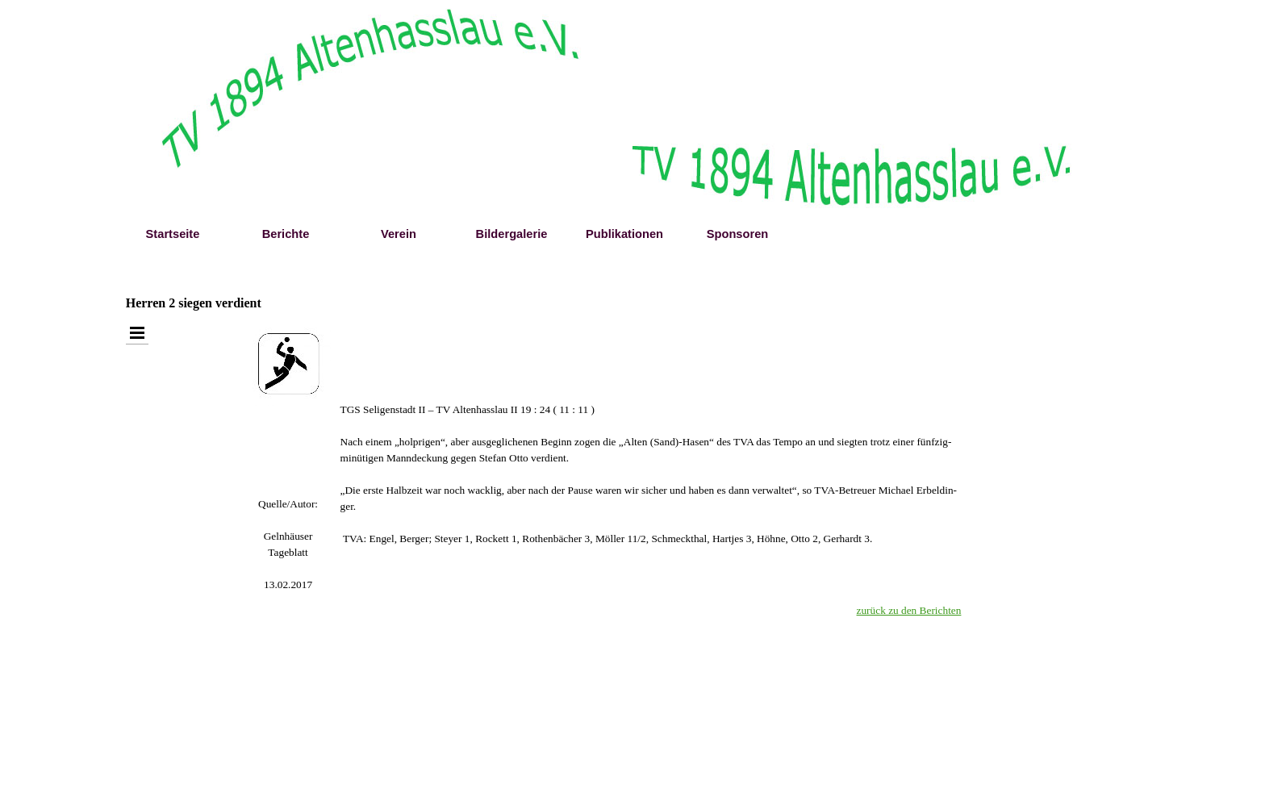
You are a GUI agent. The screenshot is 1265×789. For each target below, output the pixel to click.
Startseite (173, 234)
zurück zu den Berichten (909, 610)
